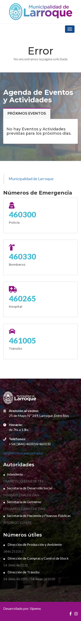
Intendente (13, 474)
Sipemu (35, 608)
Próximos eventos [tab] (27, 113)
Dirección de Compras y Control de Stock (36, 558)
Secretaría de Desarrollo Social (27, 488)
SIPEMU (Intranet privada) (23, 453)
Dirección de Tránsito (21, 572)
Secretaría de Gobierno (22, 502)
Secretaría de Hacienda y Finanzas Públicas (37, 515)
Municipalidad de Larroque (31, 178)
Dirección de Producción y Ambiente (32, 544)
